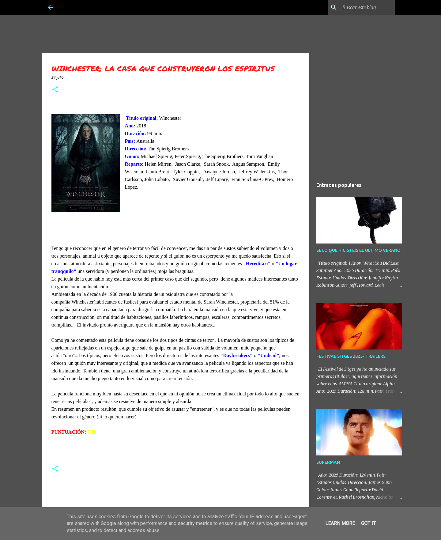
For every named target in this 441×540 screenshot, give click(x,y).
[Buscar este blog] (362, 7)
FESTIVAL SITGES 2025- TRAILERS (351, 356)
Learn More (340, 523)
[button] (55, 90)
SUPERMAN (328, 462)
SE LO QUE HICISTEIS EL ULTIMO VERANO (358, 250)
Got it (368, 523)
